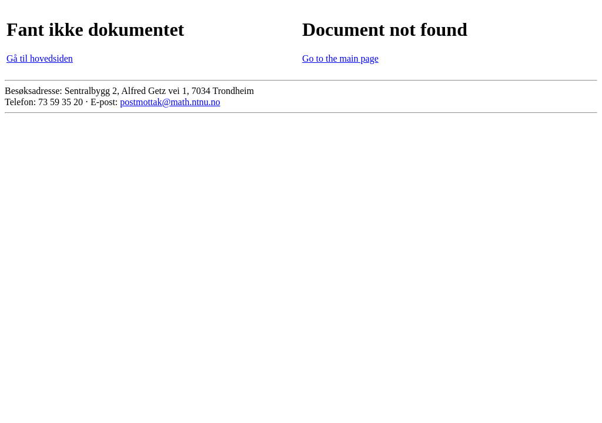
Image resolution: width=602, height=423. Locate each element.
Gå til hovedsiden (39, 58)
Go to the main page (340, 58)
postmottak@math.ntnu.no (170, 102)
